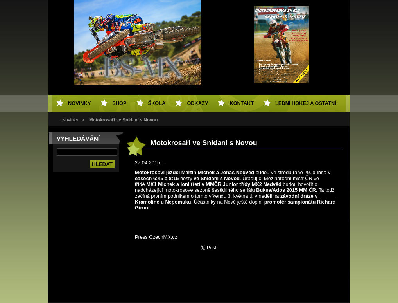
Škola (157, 103)
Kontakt (241, 103)
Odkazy (197, 103)
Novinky (70, 119)
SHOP (119, 103)
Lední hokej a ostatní (305, 103)
